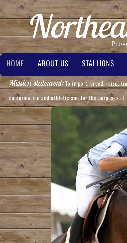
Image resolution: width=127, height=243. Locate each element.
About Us (53, 63)
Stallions (98, 63)
